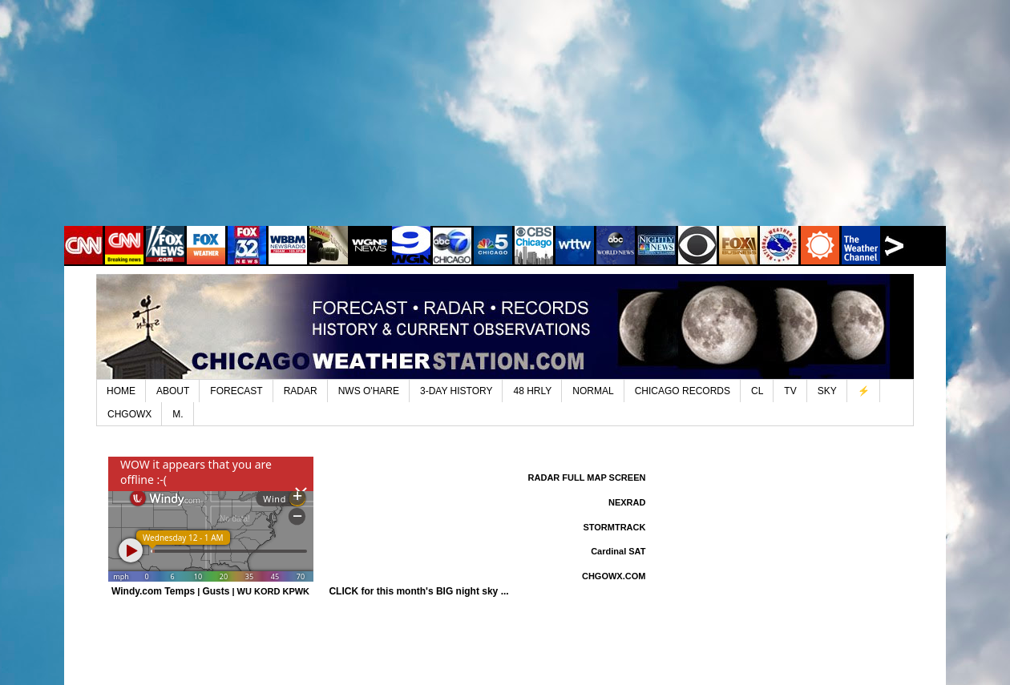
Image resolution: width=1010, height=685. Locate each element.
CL (757, 391)
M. (177, 414)
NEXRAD (626, 502)
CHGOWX (129, 414)
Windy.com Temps (153, 591)
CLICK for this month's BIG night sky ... (418, 591)
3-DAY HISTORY (456, 391)
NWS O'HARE (368, 391)
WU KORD (259, 591)
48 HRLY (532, 391)
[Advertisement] (505, 124)
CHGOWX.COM (613, 576)
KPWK (295, 591)
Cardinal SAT (618, 551)
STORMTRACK (614, 527)
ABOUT (172, 391)
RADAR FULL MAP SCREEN (587, 477)
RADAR (300, 391)
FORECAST (236, 391)
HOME (121, 391)
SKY (827, 391)
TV (790, 391)
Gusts (215, 591)
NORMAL (592, 391)
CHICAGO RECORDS (682, 391)
